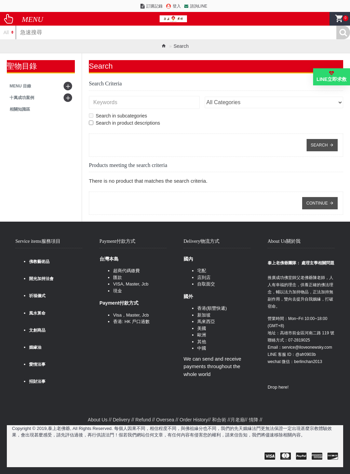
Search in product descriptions (124, 123)
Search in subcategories (118, 115)
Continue (317, 203)
